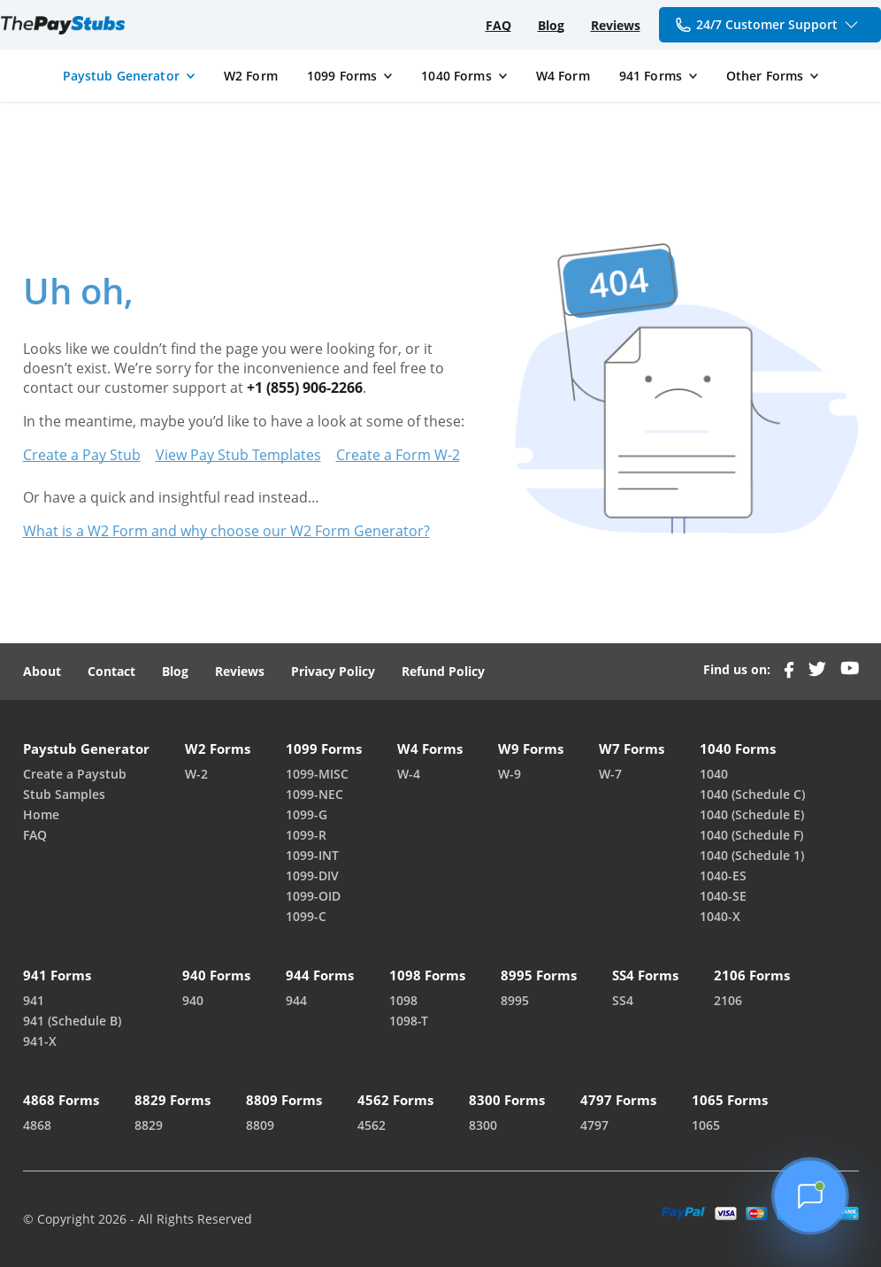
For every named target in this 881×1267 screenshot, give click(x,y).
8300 (483, 1125)
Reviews (615, 25)
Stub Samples (64, 794)
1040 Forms (456, 75)
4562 (371, 1125)
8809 (260, 1125)
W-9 (509, 773)
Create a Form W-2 (398, 455)
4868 (37, 1125)
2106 (728, 1000)
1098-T (408, 1020)
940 (192, 1000)
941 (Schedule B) (72, 1020)
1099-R (306, 834)
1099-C (306, 916)
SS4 (622, 1000)
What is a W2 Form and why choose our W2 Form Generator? (226, 531)
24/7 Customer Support (768, 25)
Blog (551, 25)
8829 (148, 1125)
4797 (594, 1125)
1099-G (306, 814)
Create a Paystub (74, 773)
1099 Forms (342, 75)
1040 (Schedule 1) (752, 855)
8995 (515, 1000)
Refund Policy (443, 671)
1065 (706, 1125)
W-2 (196, 773)
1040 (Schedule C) (752, 794)
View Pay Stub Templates (238, 455)
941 (33, 1000)
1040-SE (723, 895)
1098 (403, 1000)
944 (296, 1000)
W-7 (610, 773)
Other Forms (765, 75)
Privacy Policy (333, 671)
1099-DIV (312, 875)
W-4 (408, 773)
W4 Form (563, 75)
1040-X (720, 916)
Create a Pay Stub (82, 455)
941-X (40, 1041)
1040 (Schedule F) (751, 834)
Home (41, 814)
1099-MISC (317, 773)
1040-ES (723, 875)
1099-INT (312, 855)
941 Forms (650, 75)
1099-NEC (314, 794)
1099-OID (313, 895)
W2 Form (251, 75)
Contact (111, 671)
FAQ (498, 25)
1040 (714, 773)
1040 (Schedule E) (752, 814)
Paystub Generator (121, 75)
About (42, 671)
